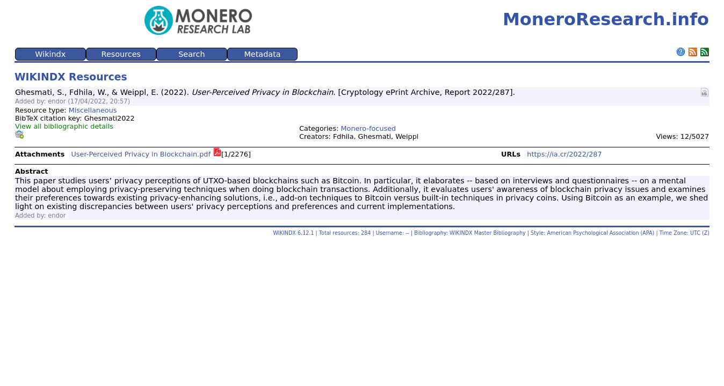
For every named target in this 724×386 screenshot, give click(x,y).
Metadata (262, 54)
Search (191, 54)
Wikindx (50, 54)
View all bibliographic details (64, 126)
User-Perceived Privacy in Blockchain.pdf (141, 154)
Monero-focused (368, 128)
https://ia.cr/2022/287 (564, 154)
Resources (121, 54)
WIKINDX (284, 233)
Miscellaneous (93, 110)
